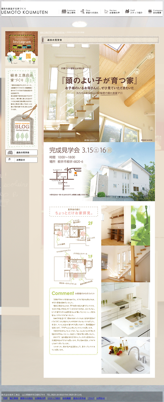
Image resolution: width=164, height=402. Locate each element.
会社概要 (67, 398)
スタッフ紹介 (54, 398)
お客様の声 (40, 398)
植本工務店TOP (46, 32)
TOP (5, 398)
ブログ (91, 398)
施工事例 (14, 398)
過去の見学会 (59, 32)
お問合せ (101, 398)
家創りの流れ (26, 398)
